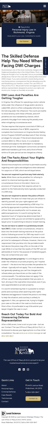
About (4, 385)
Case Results (7, 395)
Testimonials (7, 398)
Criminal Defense (9, 392)
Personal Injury (7, 388)
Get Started (24, 41)
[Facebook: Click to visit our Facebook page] (19, 370)
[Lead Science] (11, 413)
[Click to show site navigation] (44, 6)
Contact (5, 401)
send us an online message (29, 333)
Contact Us (33, 398)
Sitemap (30, 417)
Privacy (36, 417)
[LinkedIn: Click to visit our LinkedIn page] (24, 370)
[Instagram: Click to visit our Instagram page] (28, 370)
